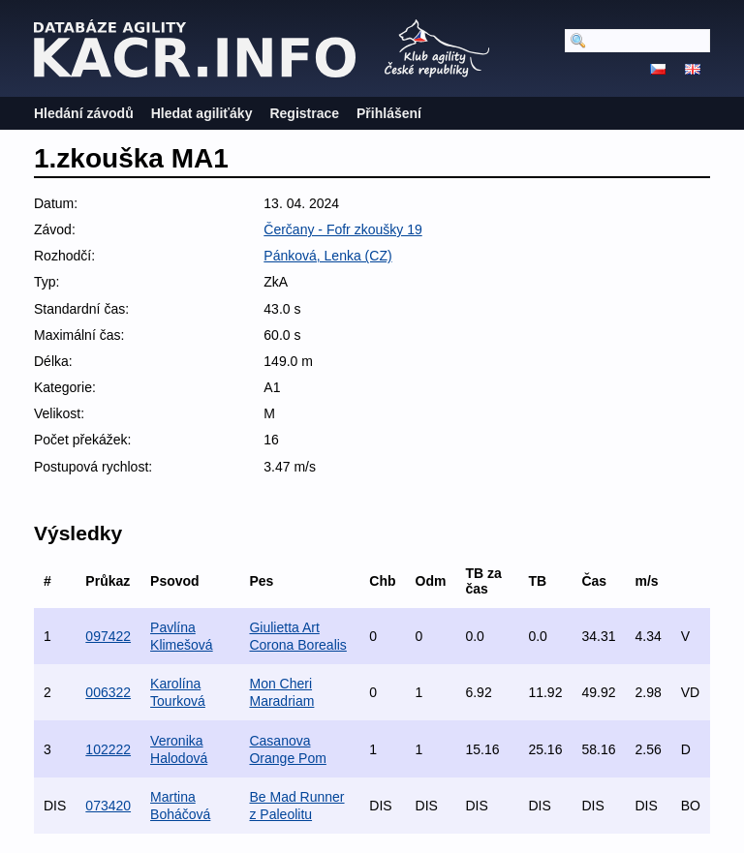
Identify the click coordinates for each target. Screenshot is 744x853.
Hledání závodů (84, 113)
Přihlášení (388, 113)
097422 (108, 636)
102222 (108, 749)
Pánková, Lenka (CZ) (327, 255)
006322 (108, 692)
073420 (108, 805)
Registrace (304, 113)
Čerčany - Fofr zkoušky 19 (342, 229)
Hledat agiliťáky (202, 113)
